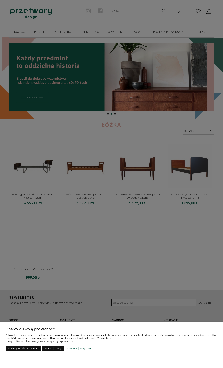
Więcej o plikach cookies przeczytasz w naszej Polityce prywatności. (40, 341)
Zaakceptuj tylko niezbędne (23, 348)
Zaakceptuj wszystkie (79, 348)
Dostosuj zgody (52, 348)
